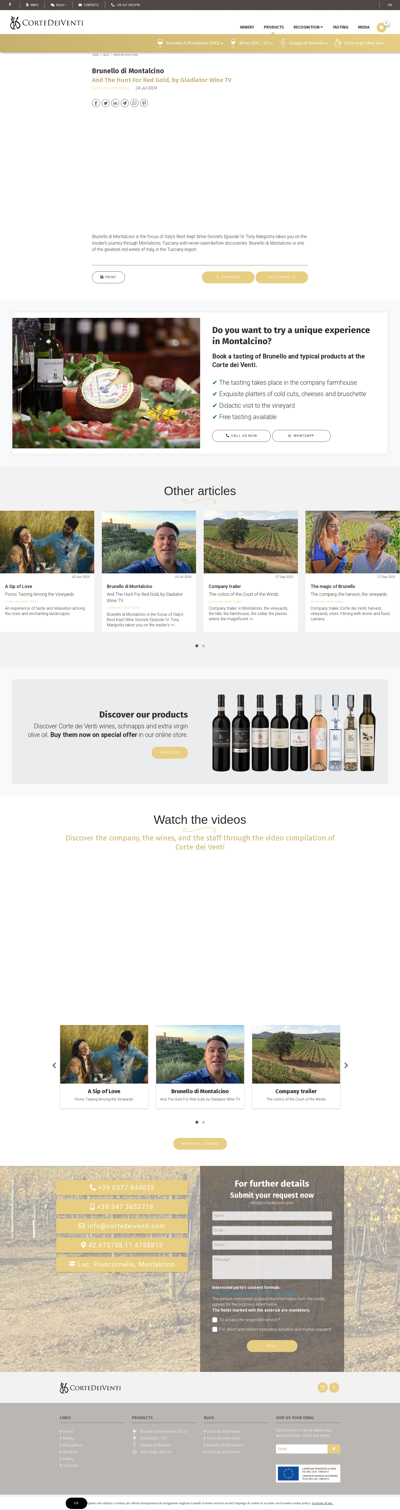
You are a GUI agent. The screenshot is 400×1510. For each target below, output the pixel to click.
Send (272, 1346)
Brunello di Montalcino (225, 1445)
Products (170, 752)
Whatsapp (301, 436)
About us (70, 1452)
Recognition (308, 27)
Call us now (241, 436)
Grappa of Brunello (308, 44)
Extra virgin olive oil (364, 44)
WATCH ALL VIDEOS (200, 1143)
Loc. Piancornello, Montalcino (122, 1264)
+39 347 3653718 (122, 1207)
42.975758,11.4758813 (122, 1245)
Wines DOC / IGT (256, 44)
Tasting (340, 27)
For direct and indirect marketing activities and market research (272, 1329)
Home (95, 55)
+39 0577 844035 (122, 1187)
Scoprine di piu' (323, 1503)
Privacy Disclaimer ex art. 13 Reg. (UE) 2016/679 (255, 1293)
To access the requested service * (246, 1319)
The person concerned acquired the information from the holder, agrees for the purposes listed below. (268, 1304)
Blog (57, 5)
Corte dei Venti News (223, 1431)
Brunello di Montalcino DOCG (194, 44)
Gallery (68, 1459)
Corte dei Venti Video (125, 55)
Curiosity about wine (223, 1452)
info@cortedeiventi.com (122, 1226)
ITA (390, 5)
